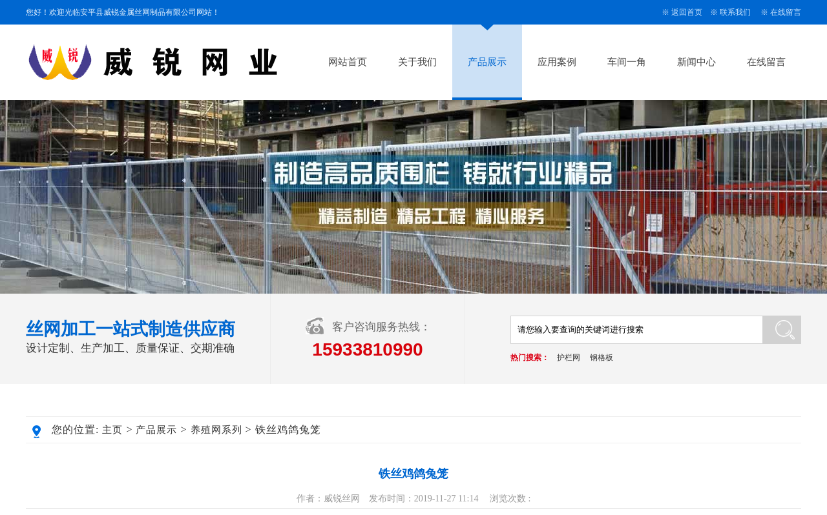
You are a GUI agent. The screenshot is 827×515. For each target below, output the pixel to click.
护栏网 (568, 357)
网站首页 (347, 62)
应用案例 (557, 62)
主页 (112, 430)
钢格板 (601, 357)
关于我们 (417, 62)
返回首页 (686, 12)
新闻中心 (696, 62)
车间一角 (626, 62)
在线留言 (785, 12)
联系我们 (735, 12)
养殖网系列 (216, 430)
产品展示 (487, 62)
